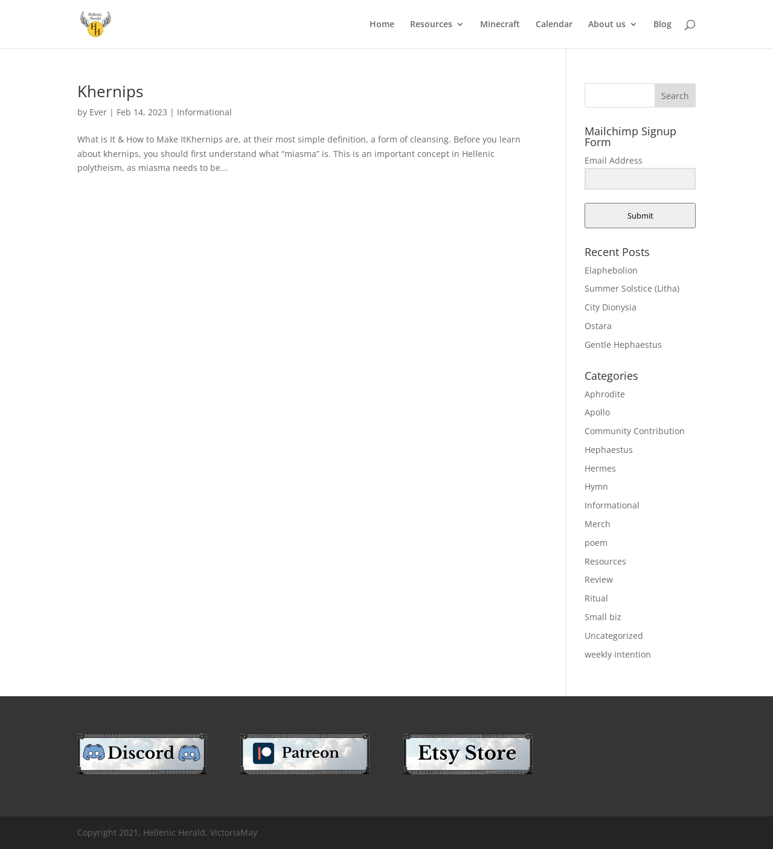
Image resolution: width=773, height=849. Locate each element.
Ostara (598, 326)
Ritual (596, 598)
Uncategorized (614, 635)
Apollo (597, 412)
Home (382, 25)
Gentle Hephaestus (623, 344)
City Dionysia (611, 307)
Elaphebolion (611, 270)
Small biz (603, 617)
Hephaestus (609, 449)
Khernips (110, 91)
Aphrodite (605, 394)
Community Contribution (635, 431)
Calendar (554, 25)
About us (607, 25)
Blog (662, 25)
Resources (431, 25)
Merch (598, 524)
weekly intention (618, 654)
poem (596, 542)
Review (599, 579)
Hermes (600, 468)
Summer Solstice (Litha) (632, 288)
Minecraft (500, 25)
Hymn (596, 486)
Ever (98, 112)
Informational (204, 112)
